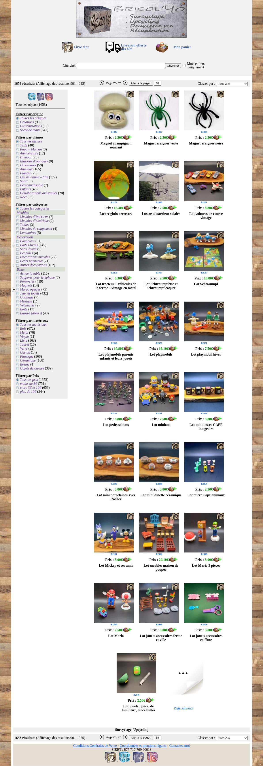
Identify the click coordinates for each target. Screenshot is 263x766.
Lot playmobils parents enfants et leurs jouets (115, 356)
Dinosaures (28, 165)
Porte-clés (27, 281)
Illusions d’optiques (34, 161)
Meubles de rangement (36, 229)
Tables (24, 225)
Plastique (26, 356)
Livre (23, 340)
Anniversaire (29, 153)
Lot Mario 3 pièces (206, 565)
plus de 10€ (28, 391)
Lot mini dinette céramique (161, 495)
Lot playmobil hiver (206, 354)
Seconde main (30, 130)
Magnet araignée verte (161, 143)
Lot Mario (116, 636)
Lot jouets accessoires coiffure (206, 638)
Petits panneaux (31, 261)
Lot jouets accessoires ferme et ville (161, 638)
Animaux (26, 169)
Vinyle (24, 336)
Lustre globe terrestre (116, 214)
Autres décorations (33, 265)
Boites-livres (29, 245)
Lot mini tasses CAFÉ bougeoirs (206, 427)
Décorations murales (35, 257)
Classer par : (206, 83)
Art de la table (30, 273)
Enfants (25, 189)
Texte (23, 145)
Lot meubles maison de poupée (161, 567)
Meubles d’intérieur (34, 217)
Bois (23, 328)
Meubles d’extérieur (34, 221)
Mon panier (182, 47)
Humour (26, 157)
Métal (24, 332)
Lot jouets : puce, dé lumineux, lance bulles (138, 708)
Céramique (28, 360)
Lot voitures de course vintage (206, 215)
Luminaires (28, 233)
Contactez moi (179, 745)
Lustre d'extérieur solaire (161, 214)
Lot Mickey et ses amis (116, 565)
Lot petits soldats (116, 425)
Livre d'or (81, 47)
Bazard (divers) (31, 313)
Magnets (26, 285)
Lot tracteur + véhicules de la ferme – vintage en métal (116, 286)
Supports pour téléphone (37, 277)
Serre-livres (28, 249)
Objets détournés (32, 368)
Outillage (26, 297)
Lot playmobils (161, 354)
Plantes (25, 173)
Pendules (26, 253)
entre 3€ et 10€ (30, 387)
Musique (26, 301)
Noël (23, 197)
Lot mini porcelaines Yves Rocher (116, 497)
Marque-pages (30, 289)
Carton (25, 352)
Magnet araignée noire (206, 143)
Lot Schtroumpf (206, 284)
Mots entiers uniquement (196, 65)
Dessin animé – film (34, 177)
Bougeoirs (27, 241)
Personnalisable (31, 185)
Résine (25, 364)
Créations (27, 122)
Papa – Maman (31, 149)
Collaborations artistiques (38, 193)
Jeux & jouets (30, 293)
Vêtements (27, 305)
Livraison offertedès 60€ (133, 47)
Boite (24, 309)
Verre (24, 348)
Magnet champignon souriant (116, 145)
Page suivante (183, 708)
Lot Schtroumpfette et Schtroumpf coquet (161, 286)
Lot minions (161, 425)
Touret (24, 344)
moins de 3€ (28, 383)
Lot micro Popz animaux (206, 495)
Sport (24, 181)
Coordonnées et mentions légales (143, 745)
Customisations (31, 126)
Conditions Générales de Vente (95, 745)
